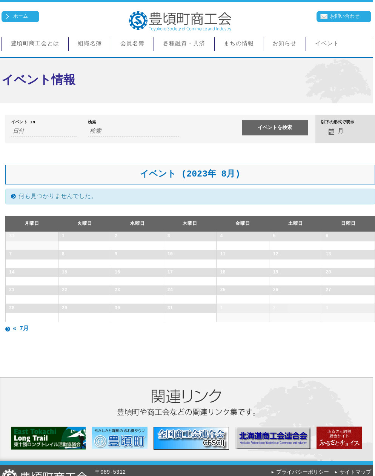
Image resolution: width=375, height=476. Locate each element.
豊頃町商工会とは (35, 44)
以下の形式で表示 (337, 122)
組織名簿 (90, 44)
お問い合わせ (345, 16)
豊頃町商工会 (180, 22)
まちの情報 (239, 44)
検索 (92, 122)
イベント (327, 44)
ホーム (20, 16)
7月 (21, 447)
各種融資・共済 (184, 44)
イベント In (23, 122)
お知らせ (284, 44)
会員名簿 (132, 44)
